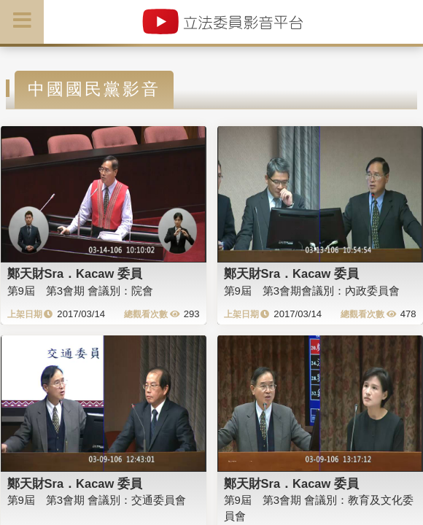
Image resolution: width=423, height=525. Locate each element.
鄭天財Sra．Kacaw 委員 (74, 273)
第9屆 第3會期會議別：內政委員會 (312, 290)
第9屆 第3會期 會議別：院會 (80, 290)
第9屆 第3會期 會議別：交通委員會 (97, 500)
